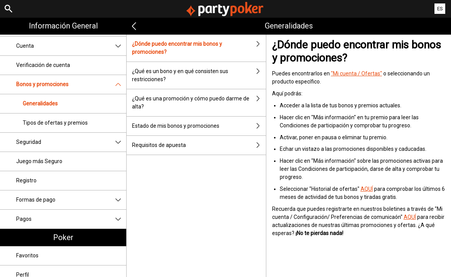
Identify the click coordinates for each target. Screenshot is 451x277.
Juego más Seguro (39, 161)
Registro (26, 180)
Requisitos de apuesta (199, 145)
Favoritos (27, 255)
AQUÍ (367, 189)
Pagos (71, 219)
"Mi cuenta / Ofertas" (356, 73)
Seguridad (71, 142)
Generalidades (40, 103)
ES (440, 9)
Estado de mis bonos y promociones (199, 126)
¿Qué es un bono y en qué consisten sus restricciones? (199, 75)
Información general (63, 25)
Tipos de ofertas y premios (55, 123)
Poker (63, 237)
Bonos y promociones (71, 84)
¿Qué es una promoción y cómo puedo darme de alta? (199, 102)
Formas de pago (71, 199)
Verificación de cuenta (43, 65)
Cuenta (71, 46)
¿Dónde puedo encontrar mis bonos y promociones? (199, 48)
